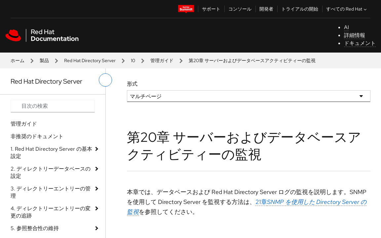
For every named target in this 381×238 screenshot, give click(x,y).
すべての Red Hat (347, 9)
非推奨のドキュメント (37, 136)
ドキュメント (360, 43)
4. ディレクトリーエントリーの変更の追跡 (51, 212)
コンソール (239, 9)
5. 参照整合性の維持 (35, 228)
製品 (44, 60)
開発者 (266, 9)
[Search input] (53, 106)
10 (133, 60)
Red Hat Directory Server (90, 60)
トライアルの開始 (299, 9)
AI (346, 27)
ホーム (17, 60)
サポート (211, 9)
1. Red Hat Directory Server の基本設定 (51, 152)
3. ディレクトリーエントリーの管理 (51, 192)
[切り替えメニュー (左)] (105, 80)
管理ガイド (161, 60)
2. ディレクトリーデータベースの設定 (51, 172)
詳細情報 (354, 35)
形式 (132, 83)
